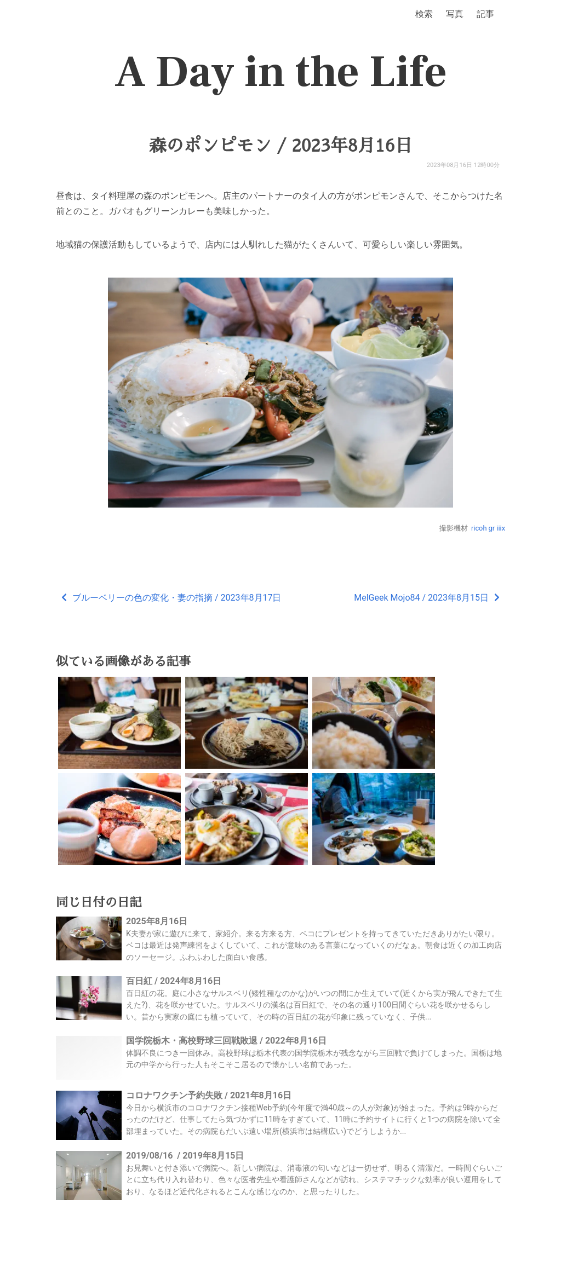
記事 (485, 14)
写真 (454, 14)
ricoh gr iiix (488, 528)
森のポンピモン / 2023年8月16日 (280, 145)
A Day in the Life (281, 72)
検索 (424, 14)
